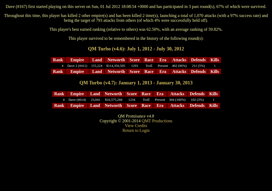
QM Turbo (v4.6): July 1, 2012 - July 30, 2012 (136, 48)
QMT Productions (157, 121)
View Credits (136, 125)
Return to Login (136, 130)
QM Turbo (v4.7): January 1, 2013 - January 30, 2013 (136, 82)
